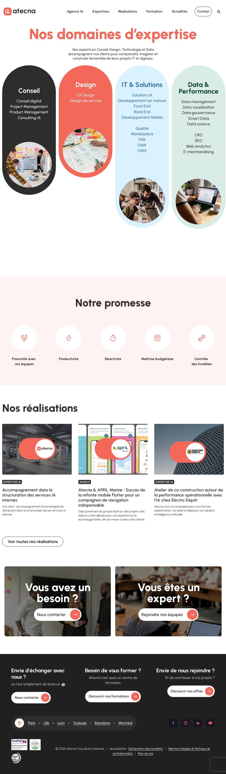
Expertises (100, 11)
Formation (154, 11)
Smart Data (198, 118)
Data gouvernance (198, 112)
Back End (142, 111)
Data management (198, 101)
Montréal (125, 723)
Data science (198, 124)
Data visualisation (198, 107)
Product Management (29, 112)
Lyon (61, 723)
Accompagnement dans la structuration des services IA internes (29, 495)
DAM (142, 145)
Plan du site (145, 753)
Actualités (179, 11)
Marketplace (142, 134)
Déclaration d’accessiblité (145, 749)
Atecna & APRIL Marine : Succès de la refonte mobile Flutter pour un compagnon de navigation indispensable (111, 497)
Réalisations (127, 11)
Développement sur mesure (142, 100)
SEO (198, 140)
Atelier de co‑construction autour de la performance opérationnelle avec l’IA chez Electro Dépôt (188, 495)
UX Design (85, 95)
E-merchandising (198, 151)
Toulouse (80, 723)
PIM (142, 139)
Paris (31, 723)
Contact (203, 11)
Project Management (29, 106)
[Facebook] (173, 723)
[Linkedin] (198, 723)
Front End (142, 106)
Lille (46, 723)
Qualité (142, 128)
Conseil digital (29, 101)
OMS (142, 150)
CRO (198, 135)
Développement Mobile (142, 117)
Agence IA (75, 11)
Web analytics (198, 146)
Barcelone (102, 723)
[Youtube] (210, 723)
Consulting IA (29, 117)
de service (85, 100)
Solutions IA (142, 95)
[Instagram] (185, 723)
